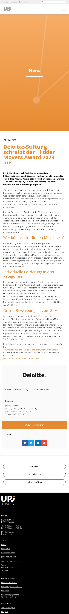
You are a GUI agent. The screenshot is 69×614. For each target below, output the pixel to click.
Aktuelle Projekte (8, 607)
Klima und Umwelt (9, 582)
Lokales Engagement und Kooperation (10, 595)
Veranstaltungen (8, 552)
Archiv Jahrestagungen (10, 561)
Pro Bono (5, 590)
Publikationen (7, 567)
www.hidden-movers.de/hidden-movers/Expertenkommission (31, 349)
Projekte (4, 611)
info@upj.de (9, 532)
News (3, 544)
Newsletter (5, 548)
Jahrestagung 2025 (9, 556)
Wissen (4, 565)
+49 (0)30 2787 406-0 (12, 526)
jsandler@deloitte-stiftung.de (18, 411)
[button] (25, 443)
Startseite (5, 2)
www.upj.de (7, 534)
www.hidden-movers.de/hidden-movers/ (21, 358)
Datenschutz (24, 2)
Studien (4, 570)
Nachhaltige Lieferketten (11, 586)
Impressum (14, 2)
